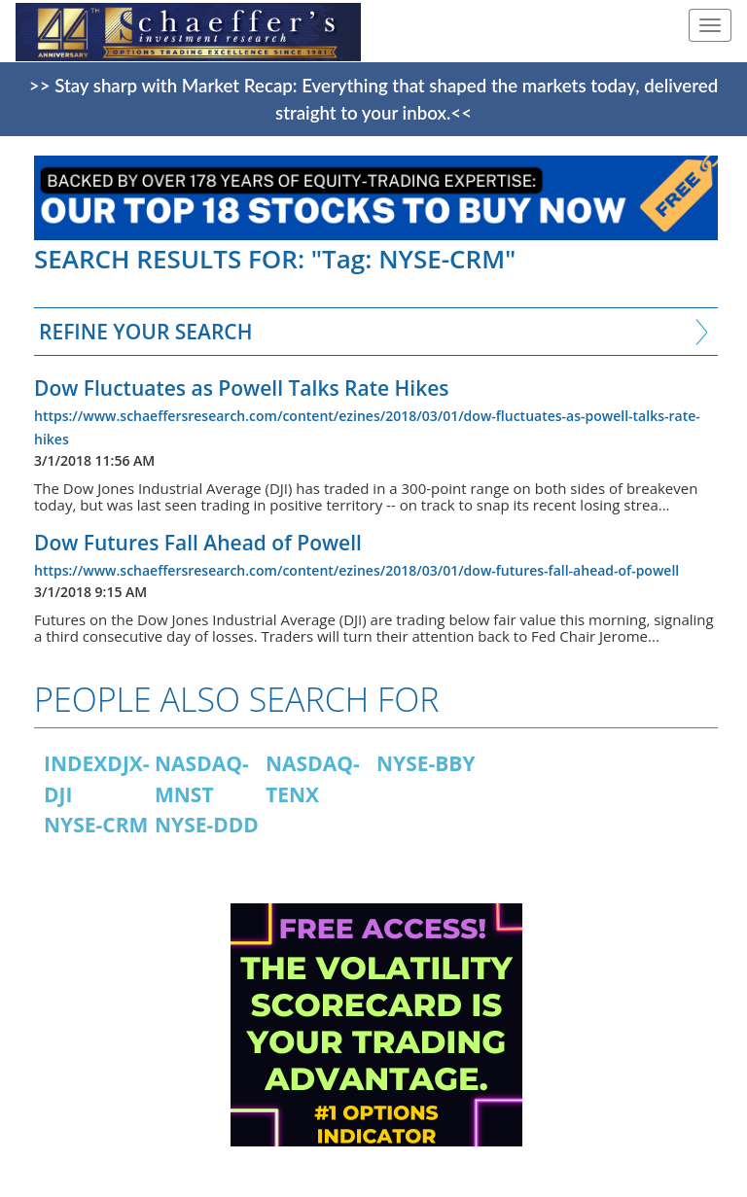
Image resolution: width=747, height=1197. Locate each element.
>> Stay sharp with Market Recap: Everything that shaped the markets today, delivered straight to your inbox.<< (373, 99)
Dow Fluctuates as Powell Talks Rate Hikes (241, 388)
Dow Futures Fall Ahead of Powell (198, 542)
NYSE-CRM (96, 824)
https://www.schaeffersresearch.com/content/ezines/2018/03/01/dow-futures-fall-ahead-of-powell (356, 570)
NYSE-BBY (426, 763)
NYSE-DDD (207, 824)
